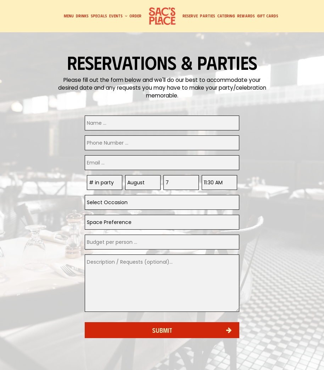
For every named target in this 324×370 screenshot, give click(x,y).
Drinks (82, 15)
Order (135, 15)
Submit (162, 330)
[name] (162, 123)
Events (118, 15)
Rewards (246, 15)
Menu (69, 15)
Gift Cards (267, 15)
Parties (207, 15)
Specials (99, 15)
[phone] (162, 142)
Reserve (190, 15)
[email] (162, 162)
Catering (226, 15)
